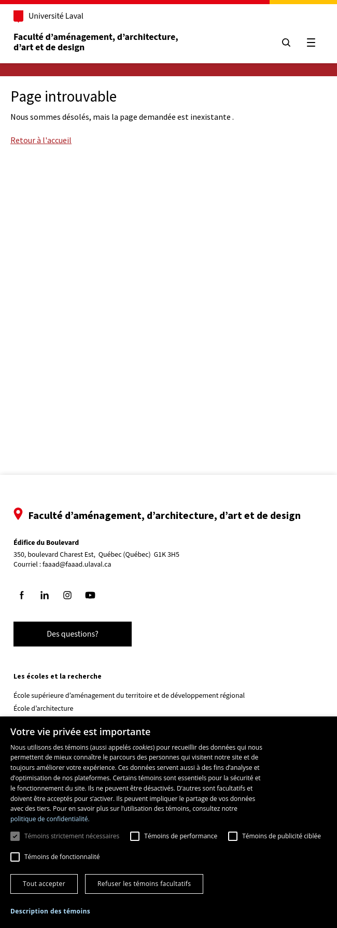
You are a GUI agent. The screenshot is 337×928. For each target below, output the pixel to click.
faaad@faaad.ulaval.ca (77, 564)
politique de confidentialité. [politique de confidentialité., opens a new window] (50, 818)
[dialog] (168, 822)
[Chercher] (286, 42)
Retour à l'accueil (41, 140)
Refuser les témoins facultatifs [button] (144, 883)
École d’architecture (43, 709)
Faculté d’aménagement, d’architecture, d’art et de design (96, 42)
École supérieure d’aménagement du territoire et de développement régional (129, 696)
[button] (50, 911)
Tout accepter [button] (44, 883)
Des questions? (73, 634)
